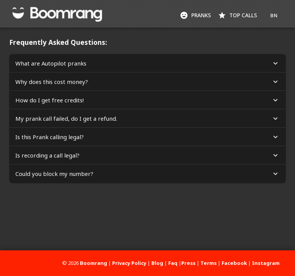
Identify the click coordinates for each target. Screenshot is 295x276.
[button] (147, 63)
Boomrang (93, 263)
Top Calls (238, 15)
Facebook (234, 263)
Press (188, 263)
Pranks (196, 15)
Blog (157, 263)
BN (273, 15)
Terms (209, 263)
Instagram (266, 263)
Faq (172, 263)
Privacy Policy (129, 263)
